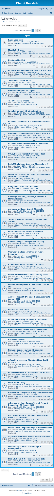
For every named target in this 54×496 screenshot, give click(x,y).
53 (45, 130)
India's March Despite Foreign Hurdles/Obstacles (30, 428)
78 (48, 160)
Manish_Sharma (23, 113)
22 (42, 66)
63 (48, 150)
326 (39, 97)
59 (51, 140)
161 (43, 465)
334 (43, 170)
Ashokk (19, 188)
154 (43, 87)
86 (51, 389)
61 (42, 150)
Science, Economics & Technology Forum (29, 43)
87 (45, 455)
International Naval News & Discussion (25, 232)
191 (39, 315)
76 (42, 160)
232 (39, 293)
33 (51, 399)
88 (48, 455)
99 (47, 238)
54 (48, 130)
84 (45, 389)
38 (48, 326)
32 (48, 399)
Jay (18, 103)
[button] (39, 30)
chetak (19, 223)
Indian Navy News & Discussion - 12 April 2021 (29, 372)
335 (47, 170)
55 (51, 130)
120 (51, 56)
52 (42, 130)
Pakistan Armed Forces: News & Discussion (28, 144)
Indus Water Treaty (16, 383)
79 (51, 160)
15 (42, 270)
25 (51, 66)
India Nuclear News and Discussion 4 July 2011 (29, 70)
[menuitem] (8, 8)
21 (51, 183)
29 (48, 107)
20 (51, 46)
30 (51, 107)
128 (47, 76)
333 (39, 170)
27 (42, 107)
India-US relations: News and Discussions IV (28, 164)
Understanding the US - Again (21, 91)
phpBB (19, 490)
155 (47, 87)
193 (47, 315)
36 (42, 326)
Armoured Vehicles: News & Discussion (26, 209)
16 (45, 270)
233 (43, 293)
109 (51, 193)
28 (45, 107)
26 (48, 411)
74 (45, 281)
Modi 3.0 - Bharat (15, 50)
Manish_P (20, 145)
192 (43, 315)
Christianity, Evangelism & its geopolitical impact (30, 393)
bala (18, 52)
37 (45, 326)
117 (39, 56)
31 (45, 399)
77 (45, 160)
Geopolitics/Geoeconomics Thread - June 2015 (29, 134)
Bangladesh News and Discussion (23, 186)
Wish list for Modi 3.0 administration (24, 111)
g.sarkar (20, 62)
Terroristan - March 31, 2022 (20, 80)
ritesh (19, 289)
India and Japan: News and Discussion (25, 350)
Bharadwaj (21, 301)
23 (45, 66)
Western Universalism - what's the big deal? (28, 274)
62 (45, 150)
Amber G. (20, 42)
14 (42, 368)
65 (51, 215)
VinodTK (20, 384)
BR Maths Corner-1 (16, 340)
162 (47, 465)
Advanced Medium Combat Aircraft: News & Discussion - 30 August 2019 (28, 404)
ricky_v (19, 266)
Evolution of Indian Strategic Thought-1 (26, 264)
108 (47, 193)
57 (45, 140)
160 (39, 465)
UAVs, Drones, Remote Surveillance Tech (26, 154)
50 (42, 379)
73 (42, 281)
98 (44, 238)
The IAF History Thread (18, 101)
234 (47, 293)
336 (51, 170)
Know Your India (15, 40)
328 (47, 97)
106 (39, 193)
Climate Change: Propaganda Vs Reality (26, 242)
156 (51, 87)
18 (45, 46)
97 (41, 238)
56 (42, 140)
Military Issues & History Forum (26, 104)
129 (51, 76)
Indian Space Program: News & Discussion (27, 319)
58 (48, 140)
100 (51, 238)
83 (42, 389)
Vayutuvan (20, 92)
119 (47, 56)
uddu (19, 450)
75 (48, 281)
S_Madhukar (21, 125)
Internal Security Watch (18, 309)
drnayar (19, 201)
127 (43, 76)
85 (48, 389)
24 (48, 66)
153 (39, 87)
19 (48, 46)
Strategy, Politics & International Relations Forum (32, 53)
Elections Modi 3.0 (16, 60)
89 (51, 455)
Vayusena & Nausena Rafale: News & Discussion (30, 436)
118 (43, 56)
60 (42, 305)
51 (45, 379)
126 (39, 76)
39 (51, 326)
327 (43, 97)
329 (51, 97)
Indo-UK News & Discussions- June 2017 (26, 459)
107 (43, 193)
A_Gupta (20, 178)
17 (42, 46)
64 (51, 150)
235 (51, 293)
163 (51, 465)
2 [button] (36, 30)
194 (51, 315)
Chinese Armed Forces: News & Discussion (28, 330)
